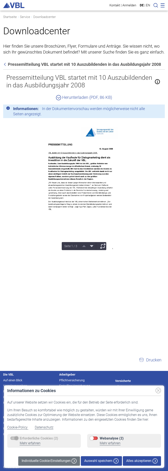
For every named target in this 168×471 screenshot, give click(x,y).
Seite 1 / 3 (70, 246)
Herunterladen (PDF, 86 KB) (84, 97)
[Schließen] (150, 109)
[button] (150, 360)
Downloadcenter (44, 17)
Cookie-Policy (17, 427)
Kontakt (114, 5)
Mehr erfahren (30, 443)
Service (25, 17)
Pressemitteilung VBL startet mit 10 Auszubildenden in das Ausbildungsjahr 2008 (79, 81)
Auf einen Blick (12, 380)
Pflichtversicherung (72, 380)
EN (148, 5)
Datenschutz (44, 427)
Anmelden (129, 5)
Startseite (10, 17)
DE (142, 5)
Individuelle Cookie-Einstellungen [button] (49, 461)
